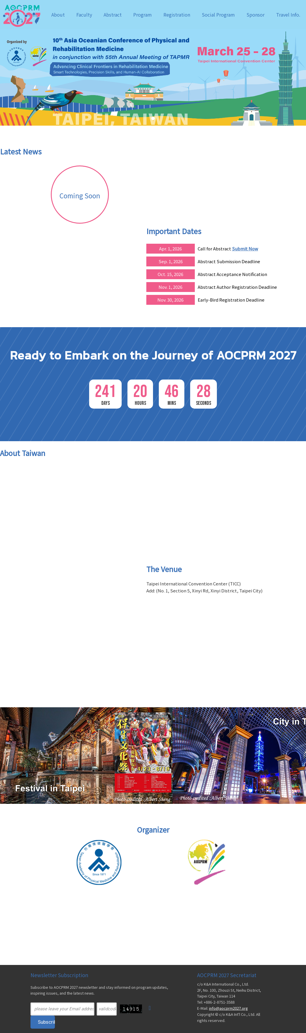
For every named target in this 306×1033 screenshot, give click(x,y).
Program (142, 14)
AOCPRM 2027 (29, 15)
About (58, 14)
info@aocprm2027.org (228, 1008)
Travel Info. (288, 14)
